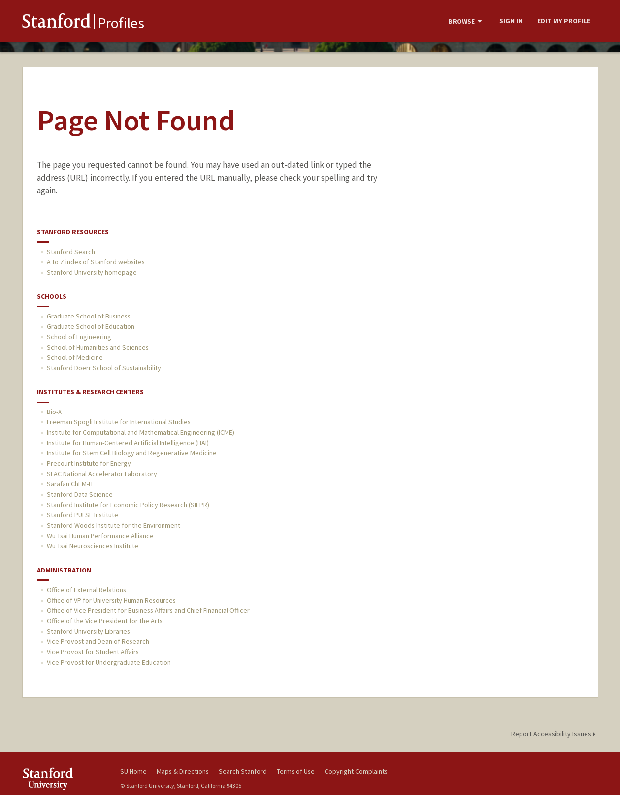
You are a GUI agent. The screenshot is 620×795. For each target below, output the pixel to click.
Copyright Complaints (356, 771)
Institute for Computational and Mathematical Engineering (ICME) (140, 432)
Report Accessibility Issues (554, 734)
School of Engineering (79, 336)
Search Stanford (243, 771)
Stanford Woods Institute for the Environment (113, 525)
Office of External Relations (86, 589)
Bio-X (54, 411)
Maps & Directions (183, 771)
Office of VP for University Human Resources (111, 600)
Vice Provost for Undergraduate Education (109, 662)
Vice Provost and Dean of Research (98, 641)
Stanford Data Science (80, 494)
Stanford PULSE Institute (82, 514)
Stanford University (64, 778)
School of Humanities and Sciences (98, 347)
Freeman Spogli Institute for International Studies (119, 421)
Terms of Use (296, 771)
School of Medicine (75, 357)
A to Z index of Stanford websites (96, 261)
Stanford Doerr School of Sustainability (104, 367)
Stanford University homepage (92, 272)
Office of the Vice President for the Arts (105, 620)
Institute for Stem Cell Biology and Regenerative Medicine (132, 452)
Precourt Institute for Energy (89, 463)
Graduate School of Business (89, 316)
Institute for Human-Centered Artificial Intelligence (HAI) (128, 442)
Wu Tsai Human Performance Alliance (100, 535)
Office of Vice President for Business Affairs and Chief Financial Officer (148, 610)
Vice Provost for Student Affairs (93, 651)
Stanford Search (71, 251)
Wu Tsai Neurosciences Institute (92, 545)
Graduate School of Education (90, 326)
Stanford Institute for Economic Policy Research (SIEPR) (128, 504)
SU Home (133, 771)
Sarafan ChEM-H (70, 483)
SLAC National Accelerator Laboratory (102, 473)
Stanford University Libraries (88, 631)
